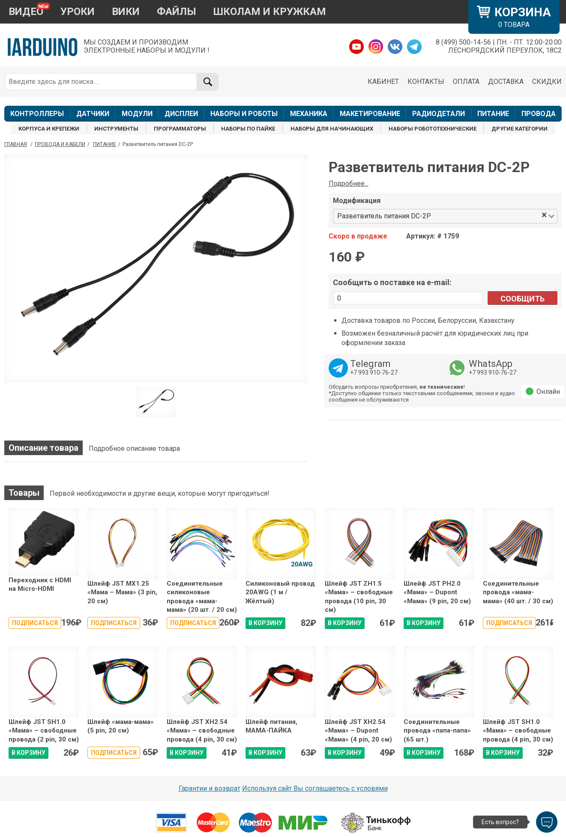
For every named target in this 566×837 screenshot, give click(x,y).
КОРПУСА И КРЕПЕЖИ (48, 128)
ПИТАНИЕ (493, 114)
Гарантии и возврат (209, 788)
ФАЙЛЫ (176, 12)
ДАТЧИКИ (92, 114)
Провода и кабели (60, 144)
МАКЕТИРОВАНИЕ (370, 114)
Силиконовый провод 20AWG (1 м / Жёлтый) (280, 592)
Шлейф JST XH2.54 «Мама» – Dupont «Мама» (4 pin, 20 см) (358, 730)
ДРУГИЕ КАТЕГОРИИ (519, 128)
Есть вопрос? (500, 822)
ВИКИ (126, 12)
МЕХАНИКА (308, 114)
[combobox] (486, 216)
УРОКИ (77, 12)
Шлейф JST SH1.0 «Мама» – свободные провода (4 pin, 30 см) (518, 730)
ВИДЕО (26, 12)
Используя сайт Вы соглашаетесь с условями (315, 788)
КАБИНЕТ (383, 81)
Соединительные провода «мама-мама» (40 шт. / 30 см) (518, 592)
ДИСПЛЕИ (181, 114)
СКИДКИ (547, 81)
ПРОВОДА (538, 114)
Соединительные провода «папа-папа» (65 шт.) (437, 730)
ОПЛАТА (466, 81)
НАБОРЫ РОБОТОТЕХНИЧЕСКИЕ (432, 128)
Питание (104, 144)
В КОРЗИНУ (265, 623)
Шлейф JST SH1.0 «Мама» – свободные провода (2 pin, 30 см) (44, 730)
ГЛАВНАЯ (15, 144)
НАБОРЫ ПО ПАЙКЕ (248, 128)
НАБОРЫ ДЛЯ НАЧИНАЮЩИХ (331, 128)
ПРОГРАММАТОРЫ (180, 128)
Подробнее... (348, 183)
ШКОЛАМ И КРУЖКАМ (269, 12)
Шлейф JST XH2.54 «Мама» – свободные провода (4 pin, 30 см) (202, 730)
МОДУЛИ (137, 114)
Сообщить (522, 298)
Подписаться (35, 623)
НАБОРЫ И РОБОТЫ (244, 114)
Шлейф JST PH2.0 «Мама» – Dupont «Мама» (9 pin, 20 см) (437, 592)
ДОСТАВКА (506, 81)
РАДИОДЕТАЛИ (438, 114)
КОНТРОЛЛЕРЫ (37, 114)
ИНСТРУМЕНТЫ (116, 128)
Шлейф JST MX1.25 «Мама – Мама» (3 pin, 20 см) (122, 592)
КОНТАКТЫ (425, 81)
